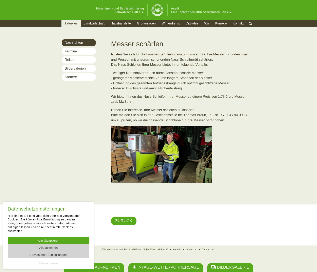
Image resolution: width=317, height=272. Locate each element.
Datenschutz (209, 249)
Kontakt (238, 23)
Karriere (221, 23)
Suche (254, 28)
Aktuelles (71, 23)
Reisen (70, 60)
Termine (71, 51)
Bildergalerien (75, 68)
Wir (206, 23)
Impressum (190, 249)
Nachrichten (74, 42)
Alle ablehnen (48, 247)
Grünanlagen (146, 23)
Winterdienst (171, 23)
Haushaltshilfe (121, 23)
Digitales (192, 23)
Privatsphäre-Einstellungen (48, 254)
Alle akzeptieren (48, 240)
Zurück (124, 221)
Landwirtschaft (94, 23)
